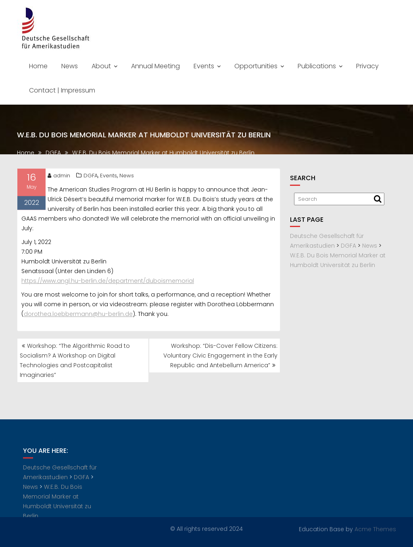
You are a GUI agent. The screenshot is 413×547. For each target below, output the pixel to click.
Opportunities (255, 66)
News (69, 66)
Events (204, 66)
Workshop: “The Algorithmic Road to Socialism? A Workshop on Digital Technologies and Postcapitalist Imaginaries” (75, 360)
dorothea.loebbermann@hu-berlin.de (78, 316)
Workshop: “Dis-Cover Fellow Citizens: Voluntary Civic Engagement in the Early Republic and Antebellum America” (220, 355)
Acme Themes (375, 528)
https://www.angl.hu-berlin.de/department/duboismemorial (107, 283)
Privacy (367, 66)
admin (59, 177)
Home (38, 66)
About (101, 66)
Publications (317, 66)
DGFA (90, 177)
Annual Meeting (155, 66)
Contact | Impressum (62, 90)
